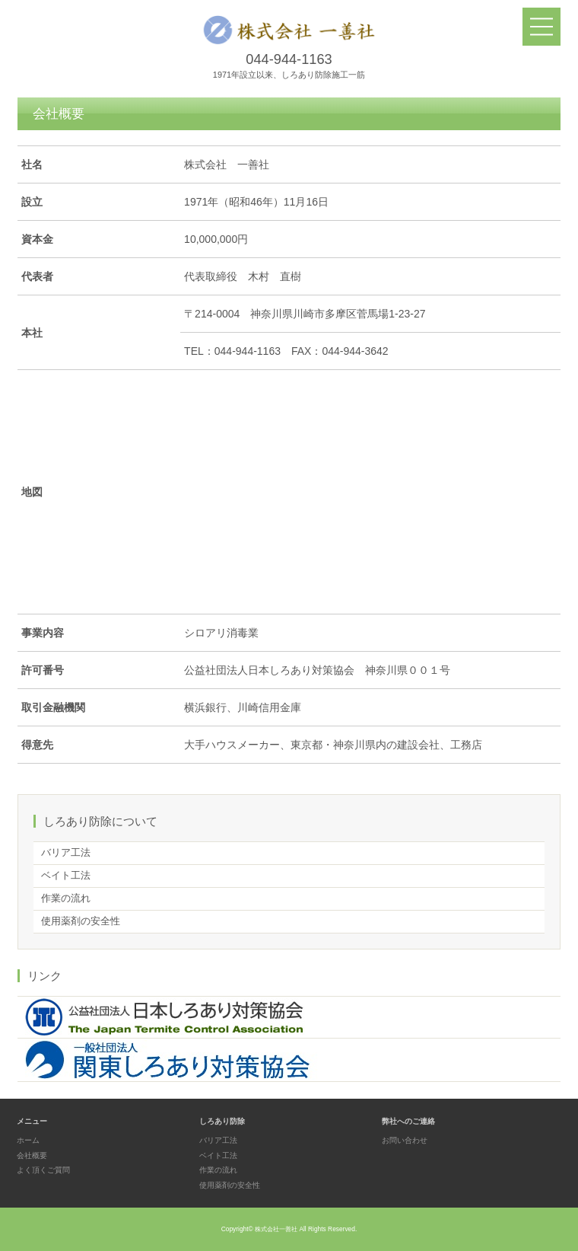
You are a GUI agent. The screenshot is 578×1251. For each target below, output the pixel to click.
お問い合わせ (404, 1140)
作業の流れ (66, 898)
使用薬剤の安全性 (80, 921)
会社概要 (32, 1155)
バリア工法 (66, 852)
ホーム (28, 1140)
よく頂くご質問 (43, 1170)
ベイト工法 (66, 875)
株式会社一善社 (276, 1229)
